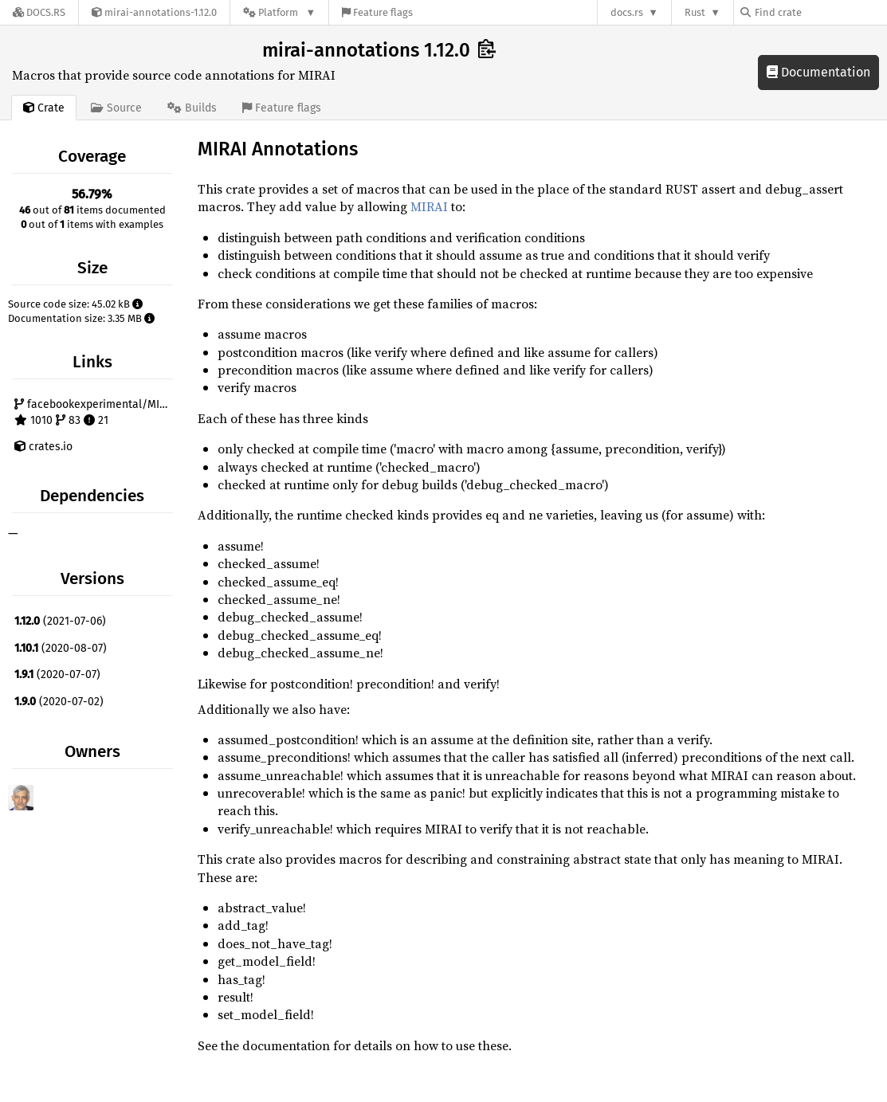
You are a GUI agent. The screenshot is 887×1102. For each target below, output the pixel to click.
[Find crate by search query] (820, 12)
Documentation (818, 72)
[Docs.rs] (39, 12)
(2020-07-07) (57, 674)
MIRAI (429, 206)
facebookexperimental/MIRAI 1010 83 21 (94, 412)
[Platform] (279, 12)
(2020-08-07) (60, 648)
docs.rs (626, 12)
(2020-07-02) (59, 701)
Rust (695, 12)
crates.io (43, 446)
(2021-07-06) (60, 621)
